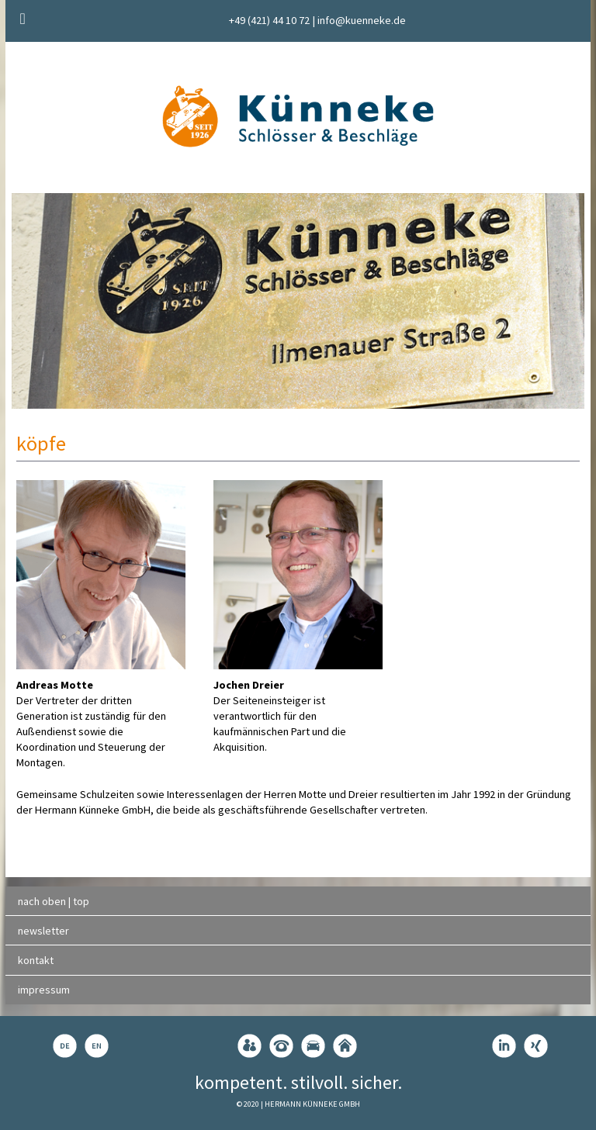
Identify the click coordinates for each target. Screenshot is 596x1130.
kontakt (36, 960)
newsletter (43, 931)
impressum (44, 990)
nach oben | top (53, 901)
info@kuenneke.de (361, 20)
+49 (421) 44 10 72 (269, 20)
